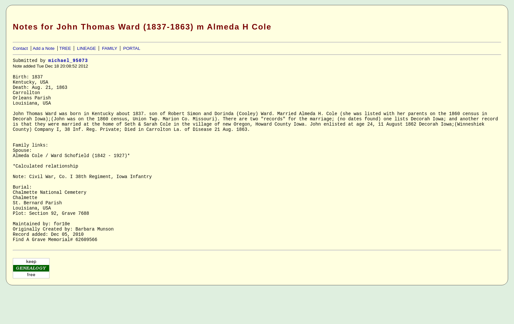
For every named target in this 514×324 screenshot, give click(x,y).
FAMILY (109, 48)
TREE (65, 48)
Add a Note (44, 48)
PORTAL (131, 48)
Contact (20, 48)
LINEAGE (86, 48)
